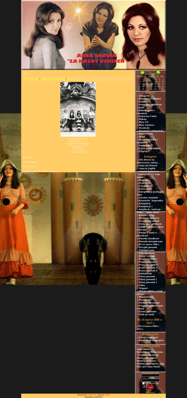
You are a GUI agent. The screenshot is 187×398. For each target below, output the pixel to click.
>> (130, 78)
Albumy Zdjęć (31, 78)
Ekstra (150, 392)
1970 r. (71, 78)
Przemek (84, 141)
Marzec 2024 (150, 74)
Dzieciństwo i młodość (53, 78)
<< (126, 78)
